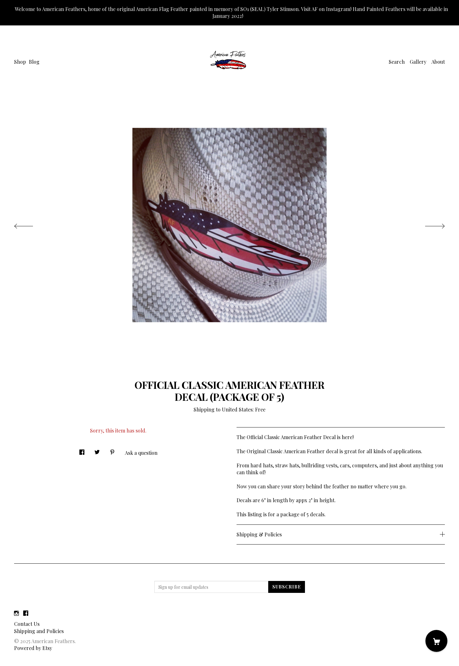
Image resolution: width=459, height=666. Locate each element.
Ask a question (141, 452)
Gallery (418, 61)
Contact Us (27, 623)
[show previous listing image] (29, 224)
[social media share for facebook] (81, 450)
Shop (20, 61)
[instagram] (16, 613)
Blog (34, 61)
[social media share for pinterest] (112, 450)
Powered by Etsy (33, 648)
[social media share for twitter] (97, 450)
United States (237, 409)
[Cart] (436, 641)
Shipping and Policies (39, 631)
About (438, 61)
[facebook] (25, 613)
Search (397, 61)
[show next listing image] (429, 224)
